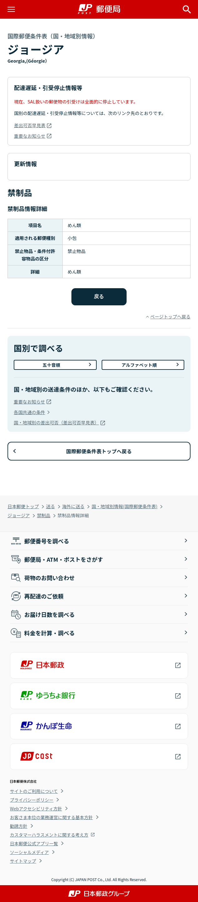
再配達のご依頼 (37, 596)
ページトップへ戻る (170, 316)
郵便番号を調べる (39, 541)
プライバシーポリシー (32, 800)
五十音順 (51, 365)
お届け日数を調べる (42, 614)
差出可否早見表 (30, 125)
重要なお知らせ (29, 135)
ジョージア (18, 515)
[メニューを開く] (11, 9)
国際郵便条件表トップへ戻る (99, 451)
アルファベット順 (139, 365)
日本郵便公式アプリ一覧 (34, 843)
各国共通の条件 (29, 412)
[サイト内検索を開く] (187, 9)
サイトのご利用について (34, 791)
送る (50, 506)
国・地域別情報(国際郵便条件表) (124, 506)
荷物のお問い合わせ (42, 578)
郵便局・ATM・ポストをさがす (56, 559)
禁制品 (43, 515)
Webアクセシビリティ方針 (36, 808)
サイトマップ (23, 861)
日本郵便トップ (23, 506)
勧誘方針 (18, 826)
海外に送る (73, 506)
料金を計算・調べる (42, 633)
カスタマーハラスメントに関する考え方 (49, 835)
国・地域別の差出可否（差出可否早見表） (56, 422)
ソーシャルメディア (29, 852)
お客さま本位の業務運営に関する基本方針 (51, 817)
